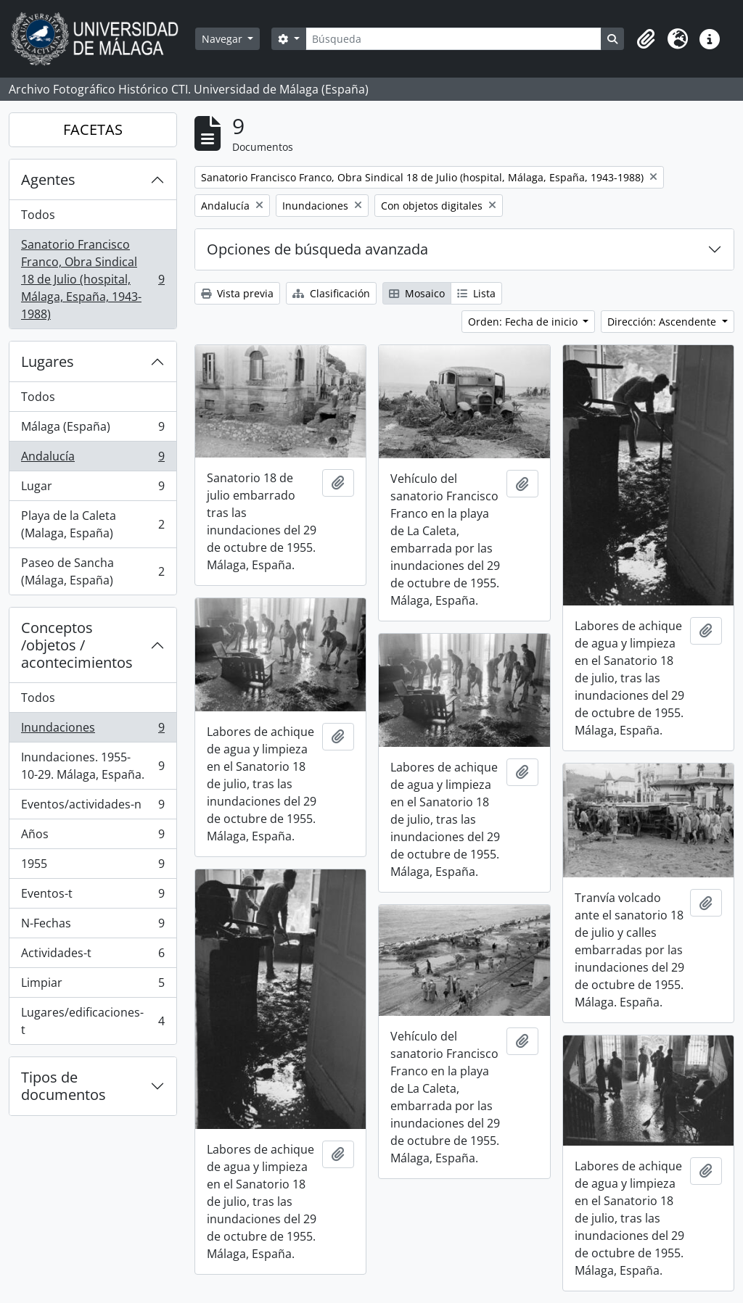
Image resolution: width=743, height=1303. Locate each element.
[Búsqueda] (453, 39)
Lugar (92, 489)
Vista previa (237, 293)
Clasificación (331, 293)
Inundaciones (92, 730)
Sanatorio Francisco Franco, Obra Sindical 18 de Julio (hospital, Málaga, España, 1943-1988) (92, 279)
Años (92, 837)
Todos (38, 215)
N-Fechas (92, 926)
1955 (92, 867)
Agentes (48, 179)
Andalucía (92, 459)
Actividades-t (92, 956)
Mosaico (417, 293)
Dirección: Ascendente (663, 321)
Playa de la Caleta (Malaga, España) (92, 524)
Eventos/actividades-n (92, 807)
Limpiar (92, 986)
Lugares (47, 361)
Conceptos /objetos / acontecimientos (77, 645)
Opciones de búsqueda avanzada (317, 249)
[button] (646, 39)
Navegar (223, 39)
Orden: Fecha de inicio (524, 321)
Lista (476, 293)
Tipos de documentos (63, 1085)
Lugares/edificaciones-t (92, 1021)
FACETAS (93, 129)
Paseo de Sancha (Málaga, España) (92, 571)
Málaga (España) (92, 430)
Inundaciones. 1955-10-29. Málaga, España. (92, 765)
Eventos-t (92, 897)
